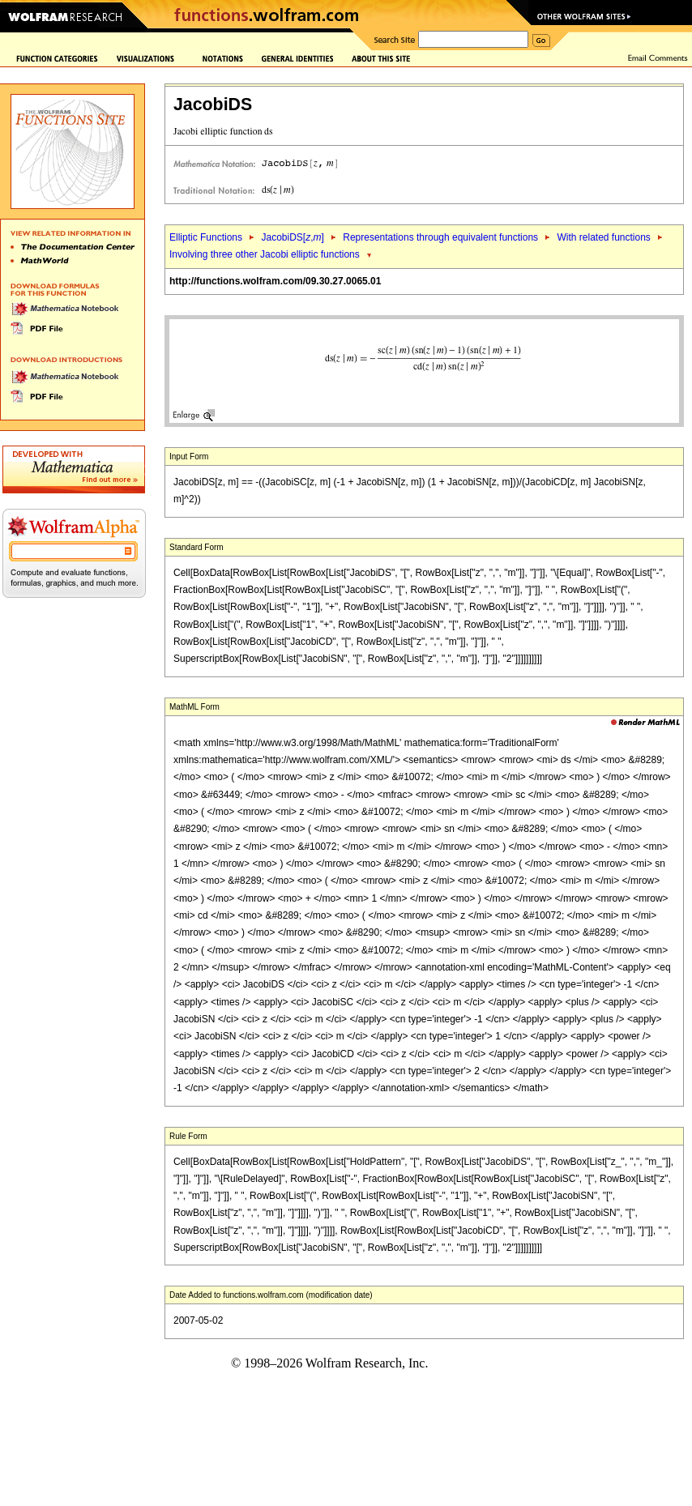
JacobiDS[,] (292, 237)
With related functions (603, 237)
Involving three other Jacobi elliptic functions (264, 254)
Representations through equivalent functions (440, 237)
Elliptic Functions (205, 237)
